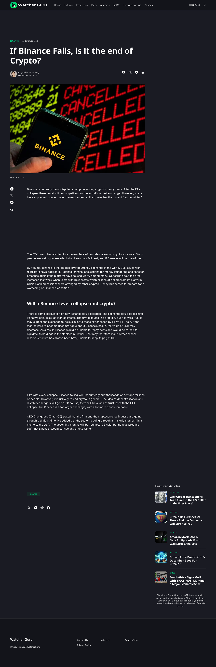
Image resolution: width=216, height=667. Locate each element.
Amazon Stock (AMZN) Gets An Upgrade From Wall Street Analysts (185, 540)
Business (174, 492)
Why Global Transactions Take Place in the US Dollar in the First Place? (188, 500)
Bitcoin (174, 512)
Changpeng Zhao (45, 416)
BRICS (172, 572)
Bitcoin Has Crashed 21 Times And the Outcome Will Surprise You (186, 520)
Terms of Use (131, 640)
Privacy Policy (84, 645)
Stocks (173, 532)
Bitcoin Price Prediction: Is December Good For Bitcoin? (187, 560)
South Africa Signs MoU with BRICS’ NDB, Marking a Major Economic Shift (187, 581)
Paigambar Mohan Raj (28, 72)
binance (33, 493)
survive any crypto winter (76, 428)
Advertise (105, 640)
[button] (194, 5)
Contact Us (82, 640)
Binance (14, 41)
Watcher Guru (21, 640)
